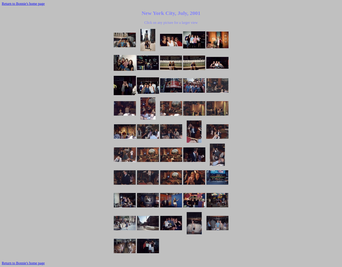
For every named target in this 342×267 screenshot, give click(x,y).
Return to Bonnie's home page (23, 4)
